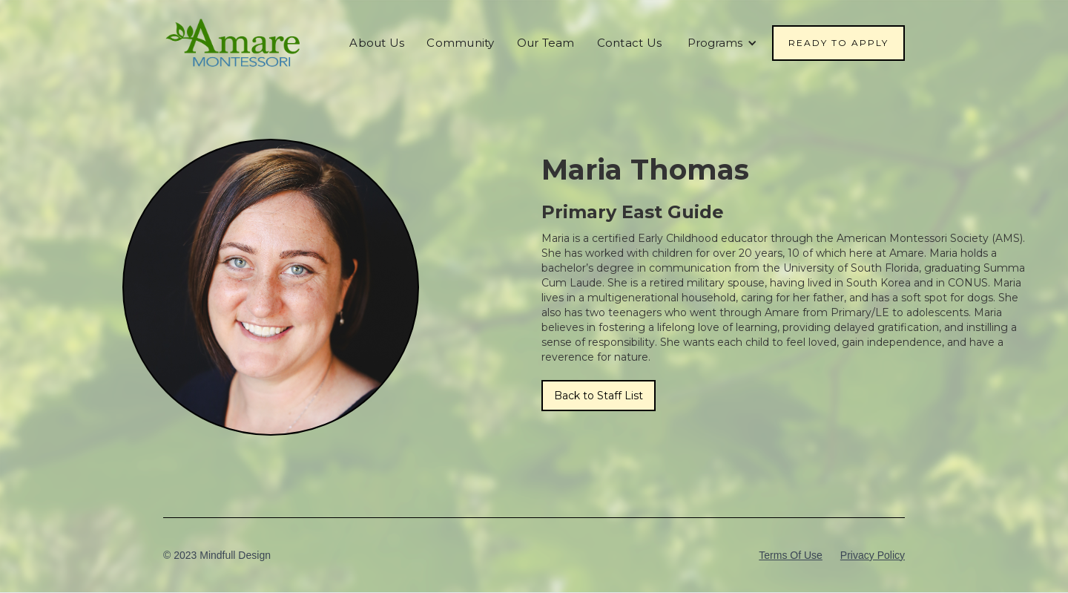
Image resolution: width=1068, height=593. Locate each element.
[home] (233, 43)
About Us (376, 43)
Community (460, 43)
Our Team (546, 43)
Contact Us (629, 43)
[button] (722, 43)
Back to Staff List (598, 395)
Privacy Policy (872, 555)
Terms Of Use (791, 555)
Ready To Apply (838, 42)
